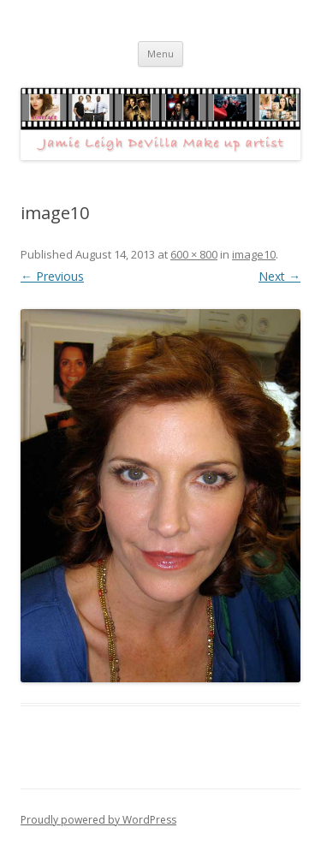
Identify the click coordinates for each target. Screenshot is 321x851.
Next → (279, 276)
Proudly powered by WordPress (98, 819)
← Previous (52, 276)
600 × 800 (193, 254)
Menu (160, 53)
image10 (254, 254)
